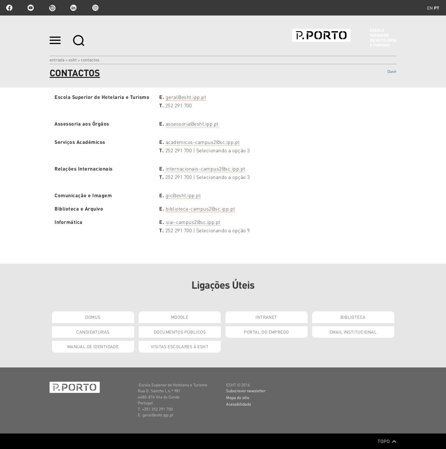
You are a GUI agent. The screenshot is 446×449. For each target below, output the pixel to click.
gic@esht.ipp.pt (183, 195)
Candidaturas (92, 332)
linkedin (73, 8)
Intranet (266, 317)
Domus (92, 317)
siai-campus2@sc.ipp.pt (193, 222)
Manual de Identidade (93, 346)
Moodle (180, 317)
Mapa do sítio (237, 397)
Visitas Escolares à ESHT (179, 346)
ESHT (72, 59)
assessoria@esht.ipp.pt (192, 123)
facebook (9, 8)
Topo (387, 441)
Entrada (57, 59)
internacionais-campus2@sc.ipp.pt (205, 168)
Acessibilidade (238, 404)
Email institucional (353, 332)
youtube (31, 8)
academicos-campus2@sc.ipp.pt (203, 142)
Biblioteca (352, 317)
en (430, 8)
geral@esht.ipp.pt (186, 97)
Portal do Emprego (266, 332)
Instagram (95, 8)
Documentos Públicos (180, 332)
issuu (52, 8)
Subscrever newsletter (245, 390)
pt (436, 8)
